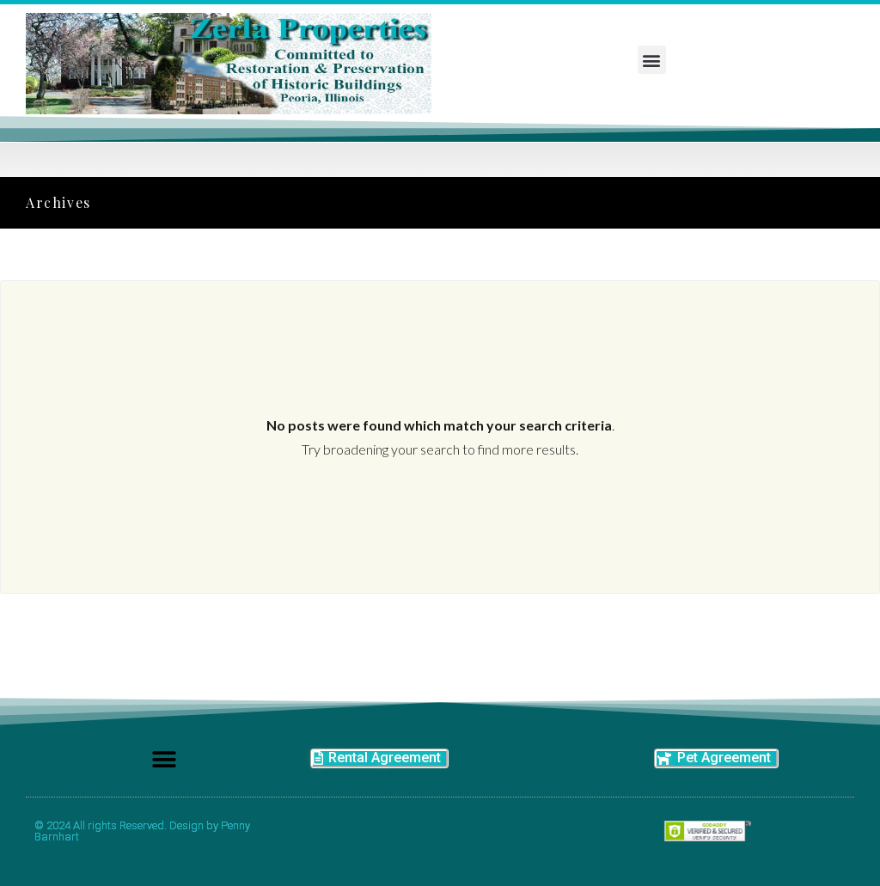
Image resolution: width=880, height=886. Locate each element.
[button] (652, 60)
